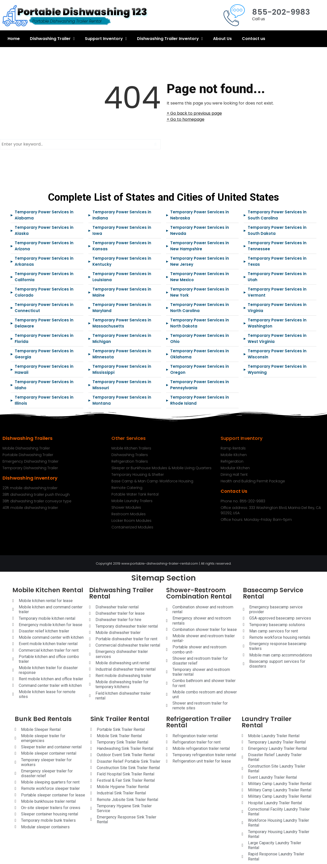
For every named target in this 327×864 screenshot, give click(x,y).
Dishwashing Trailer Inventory (170, 38)
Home (14, 39)
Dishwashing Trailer (52, 38)
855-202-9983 (281, 12)
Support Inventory (106, 38)
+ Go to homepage (185, 119)
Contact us (253, 39)
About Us (222, 39)
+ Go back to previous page (194, 113)
